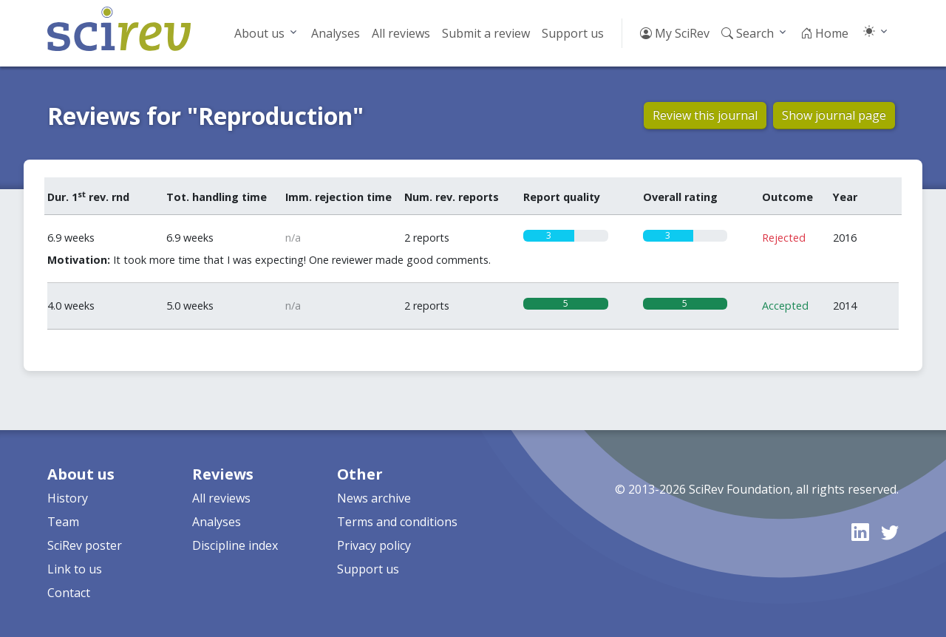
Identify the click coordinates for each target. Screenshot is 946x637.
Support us (573, 33)
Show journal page (834, 115)
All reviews (401, 33)
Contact (68, 593)
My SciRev (675, 33)
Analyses (335, 33)
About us (259, 33)
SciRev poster (84, 545)
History (67, 498)
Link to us (74, 569)
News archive (374, 498)
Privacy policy (374, 545)
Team (63, 522)
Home (824, 33)
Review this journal (705, 115)
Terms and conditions (397, 522)
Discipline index (235, 545)
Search (747, 33)
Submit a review (486, 33)
